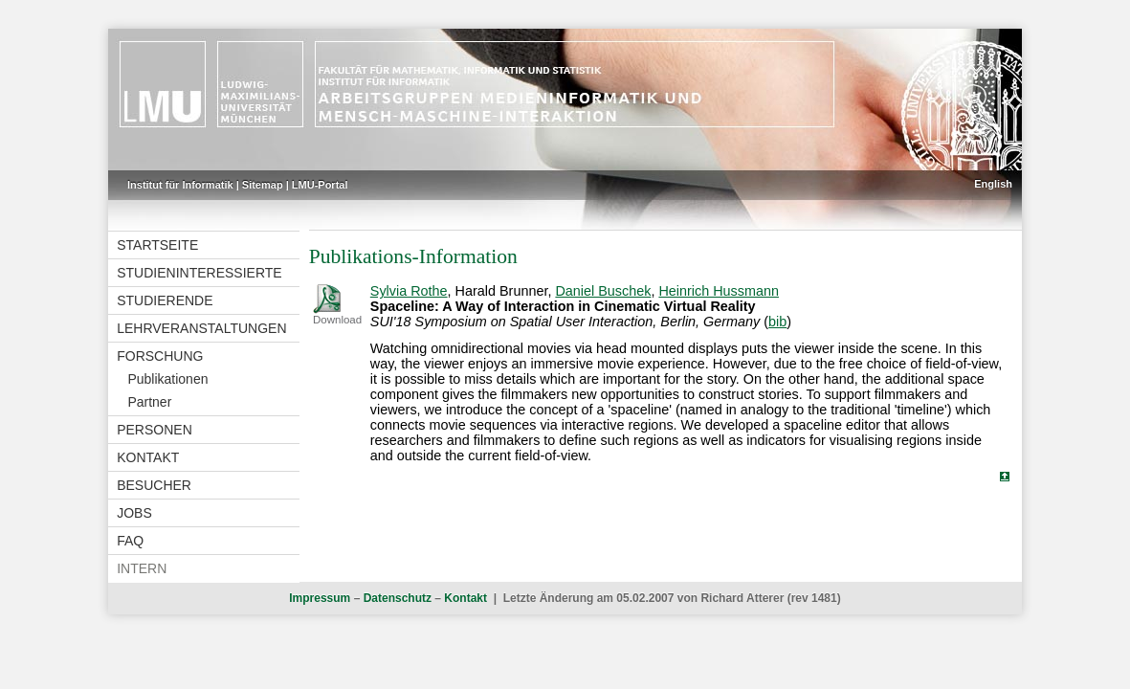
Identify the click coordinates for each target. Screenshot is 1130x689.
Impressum (319, 598)
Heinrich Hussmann (718, 291)
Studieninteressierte (199, 272)
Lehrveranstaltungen (201, 328)
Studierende (164, 300)
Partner (149, 402)
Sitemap (262, 184)
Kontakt (148, 457)
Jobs (134, 513)
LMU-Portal (320, 184)
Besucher (154, 485)
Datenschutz (398, 598)
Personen (154, 429)
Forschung (160, 356)
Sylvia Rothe (409, 291)
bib (777, 321)
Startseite (157, 245)
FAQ (130, 540)
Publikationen (167, 379)
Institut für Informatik (180, 184)
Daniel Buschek (603, 291)
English (993, 183)
